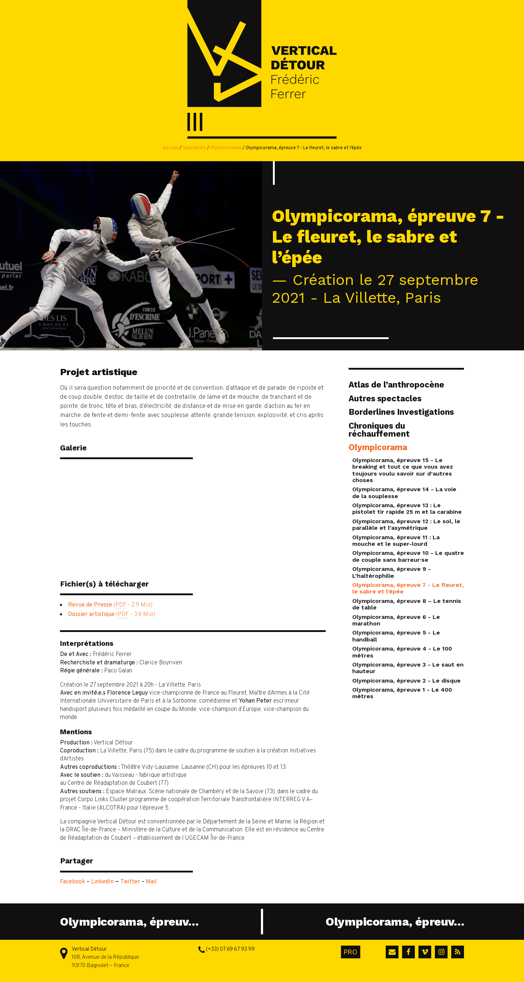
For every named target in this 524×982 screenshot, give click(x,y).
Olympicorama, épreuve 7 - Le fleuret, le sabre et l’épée (408, 588)
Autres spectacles (385, 398)
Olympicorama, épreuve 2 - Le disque (406, 680)
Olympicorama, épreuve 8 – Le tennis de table (406, 604)
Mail (151, 882)
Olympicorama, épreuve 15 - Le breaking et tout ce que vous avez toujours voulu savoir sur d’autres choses (402, 470)
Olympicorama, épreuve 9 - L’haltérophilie (391, 572)
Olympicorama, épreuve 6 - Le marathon (396, 620)
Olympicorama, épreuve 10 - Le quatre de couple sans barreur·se (408, 556)
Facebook (72, 882)
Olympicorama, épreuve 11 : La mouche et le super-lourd (396, 540)
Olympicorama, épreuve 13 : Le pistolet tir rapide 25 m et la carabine (407, 508)
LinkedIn (102, 882)
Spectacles (194, 148)
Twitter (130, 882)
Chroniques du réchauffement (379, 429)
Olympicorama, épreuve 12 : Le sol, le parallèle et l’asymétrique (406, 524)
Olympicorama (225, 148)
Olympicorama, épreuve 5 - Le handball (396, 636)
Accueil (170, 148)
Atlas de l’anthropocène (396, 384)
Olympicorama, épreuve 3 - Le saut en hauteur (408, 668)
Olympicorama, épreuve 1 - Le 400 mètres (402, 693)
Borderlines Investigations (401, 412)
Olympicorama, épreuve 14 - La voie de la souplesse (404, 492)
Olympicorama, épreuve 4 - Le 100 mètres (402, 652)
